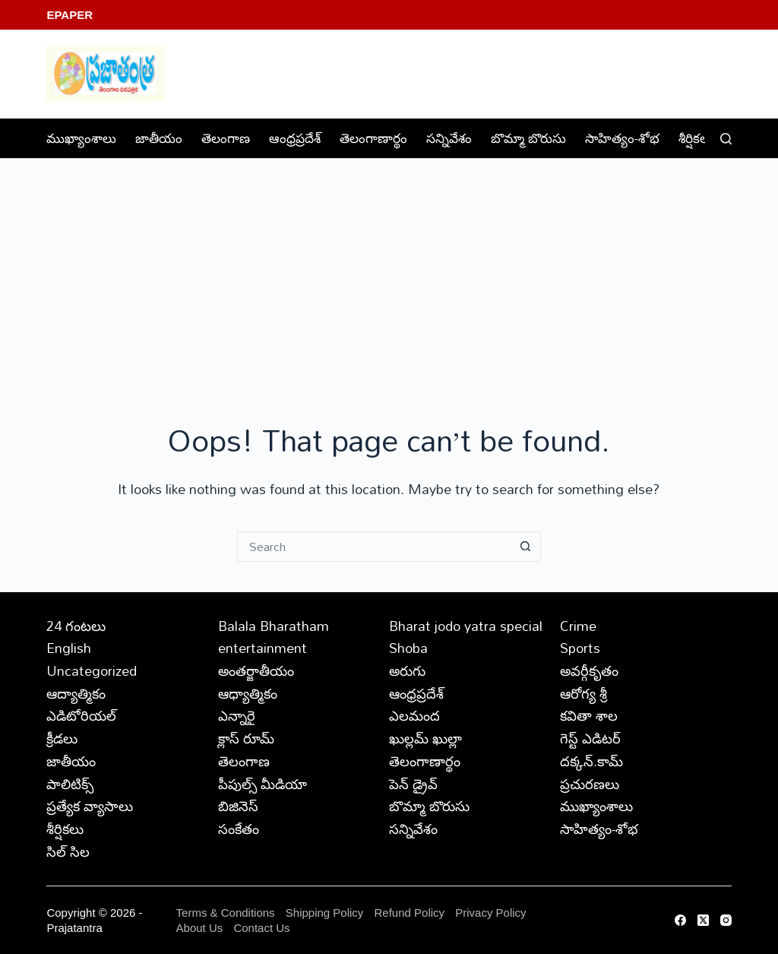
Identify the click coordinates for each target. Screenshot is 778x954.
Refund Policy (410, 912)
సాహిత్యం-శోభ (622, 138)
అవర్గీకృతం (589, 670)
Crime (578, 625)
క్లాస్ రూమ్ (246, 738)
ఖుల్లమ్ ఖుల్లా (425, 738)
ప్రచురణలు (589, 783)
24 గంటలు (76, 625)
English (68, 647)
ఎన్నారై (236, 715)
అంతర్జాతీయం (256, 670)
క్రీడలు (61, 738)
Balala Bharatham (273, 625)
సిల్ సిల (68, 851)
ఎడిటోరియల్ (81, 715)
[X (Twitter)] (703, 920)
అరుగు (407, 670)
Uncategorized (91, 670)
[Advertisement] (389, 272)
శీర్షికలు (706, 138)
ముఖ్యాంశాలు (81, 138)
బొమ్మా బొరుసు (528, 138)
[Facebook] (680, 920)
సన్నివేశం (449, 138)
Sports (580, 647)
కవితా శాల (589, 715)
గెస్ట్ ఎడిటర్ (590, 738)
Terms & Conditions (225, 912)
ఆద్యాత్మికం (76, 693)
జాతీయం (158, 138)
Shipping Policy (325, 912)
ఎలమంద (414, 715)
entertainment (262, 647)
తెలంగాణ (225, 138)
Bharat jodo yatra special (465, 625)
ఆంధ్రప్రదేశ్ (295, 138)
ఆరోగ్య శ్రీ (583, 693)
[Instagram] (726, 920)
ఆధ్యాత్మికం (247, 693)
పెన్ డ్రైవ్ (413, 783)
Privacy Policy (490, 912)
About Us (199, 927)
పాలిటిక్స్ (69, 783)
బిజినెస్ (238, 805)
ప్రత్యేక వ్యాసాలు (89, 805)
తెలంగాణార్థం (373, 138)
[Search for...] (374, 546)
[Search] (726, 138)
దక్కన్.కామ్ (591, 761)
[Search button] (526, 546)
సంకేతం (238, 828)
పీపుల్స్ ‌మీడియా (262, 783)
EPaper (69, 14)
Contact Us (261, 927)
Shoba (408, 647)
